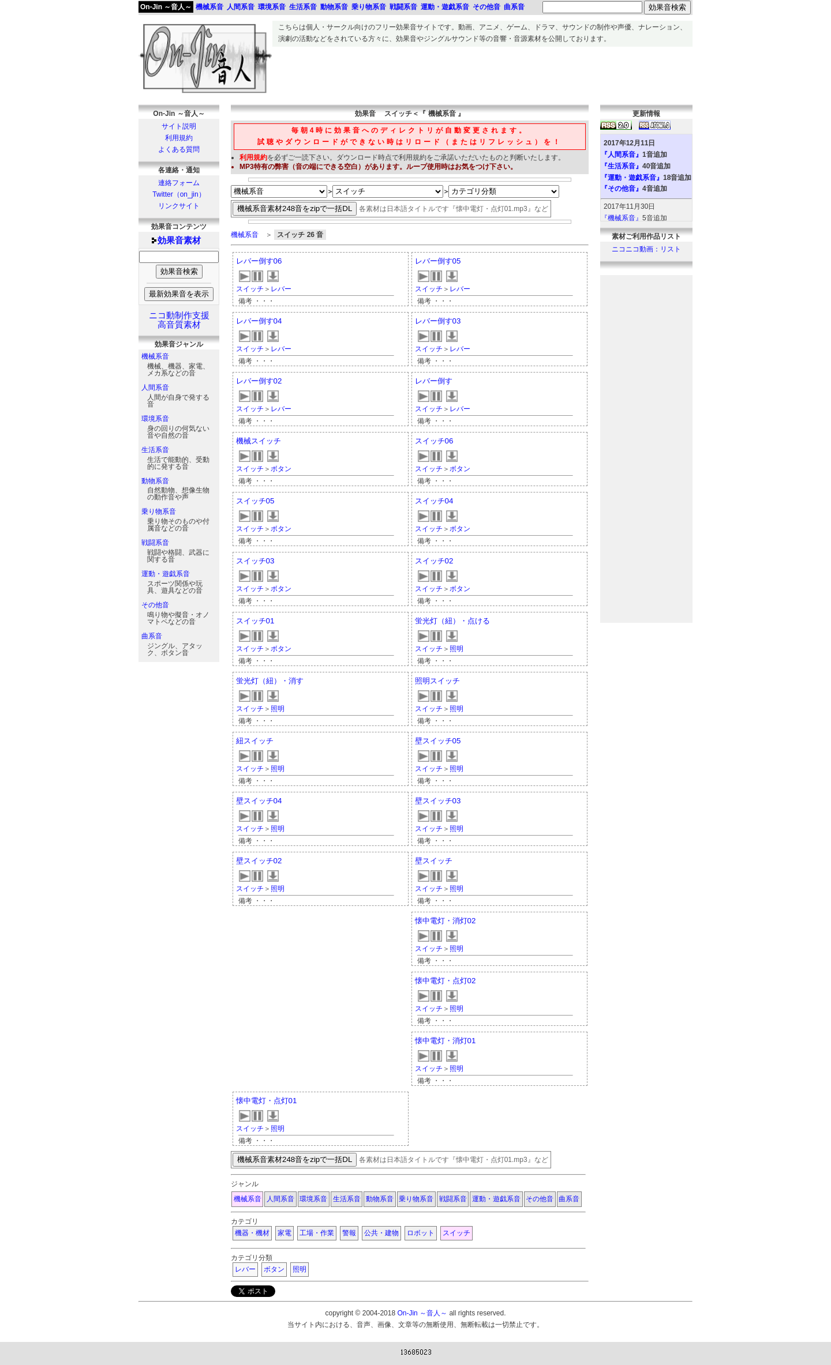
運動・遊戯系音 (165, 574)
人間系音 (155, 387)
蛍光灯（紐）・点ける (452, 620)
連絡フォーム (179, 183)
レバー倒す (433, 381)
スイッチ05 (255, 501)
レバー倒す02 (259, 381)
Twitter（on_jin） (178, 194)
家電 (284, 1233)
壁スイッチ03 (438, 800)
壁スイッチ (433, 860)
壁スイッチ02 (259, 860)
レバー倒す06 (259, 261)
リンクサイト (179, 206)
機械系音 (155, 356)
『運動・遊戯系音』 (632, 178)
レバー (281, 289)
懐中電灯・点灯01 (266, 1100)
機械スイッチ (258, 441)
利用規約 (179, 138)
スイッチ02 (434, 560)
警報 (349, 1233)
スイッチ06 (434, 441)
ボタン (281, 469)
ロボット (421, 1233)
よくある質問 (179, 149)
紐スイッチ (255, 740)
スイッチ (250, 289)
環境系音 (155, 419)
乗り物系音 (158, 511)
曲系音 (151, 636)
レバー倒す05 (438, 261)
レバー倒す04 (259, 321)
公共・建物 (381, 1233)
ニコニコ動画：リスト (646, 249)
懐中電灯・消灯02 (445, 920)
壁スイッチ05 (438, 740)
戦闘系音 (155, 543)
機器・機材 (252, 1233)
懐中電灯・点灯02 (445, 980)
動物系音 (155, 481)
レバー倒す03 (438, 321)
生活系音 (155, 450)
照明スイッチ (437, 680)
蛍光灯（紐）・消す (270, 680)
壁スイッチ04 (259, 800)
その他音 (155, 605)
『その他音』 (621, 189)
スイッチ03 (255, 560)
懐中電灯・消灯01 (445, 1040)
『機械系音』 (621, 218)
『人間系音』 (621, 155)
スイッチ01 (255, 620)
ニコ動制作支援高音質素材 (179, 320)
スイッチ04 (434, 501)
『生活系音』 (621, 166)
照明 (456, 649)
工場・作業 (317, 1233)
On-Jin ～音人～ (166, 7)
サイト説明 (179, 126)
